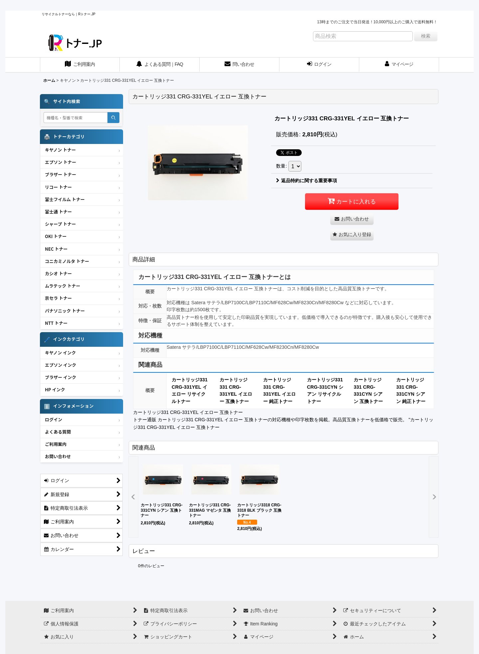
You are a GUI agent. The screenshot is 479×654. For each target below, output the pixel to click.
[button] (352, 234)
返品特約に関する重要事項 (306, 180)
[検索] (113, 117)
